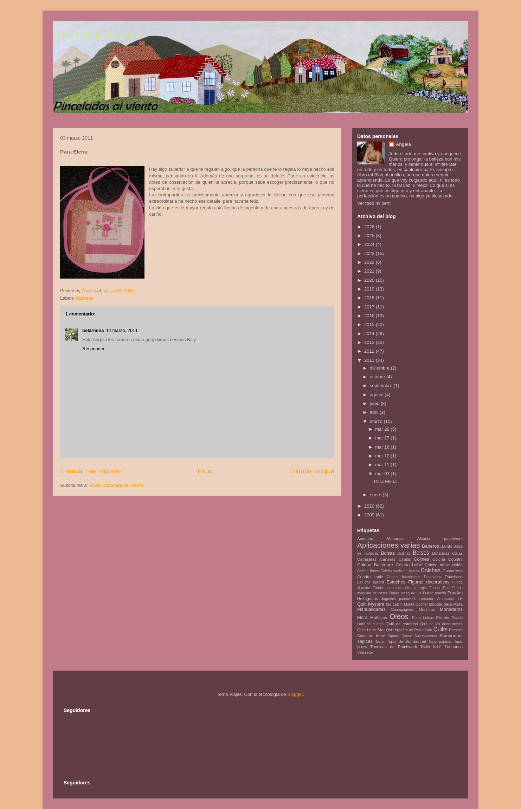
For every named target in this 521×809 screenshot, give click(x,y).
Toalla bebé (430, 647)
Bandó (446, 546)
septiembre (382, 385)
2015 (370, 324)
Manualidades (371, 609)
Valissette (365, 652)
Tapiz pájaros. (440, 642)
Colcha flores (368, 571)
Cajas (457, 553)
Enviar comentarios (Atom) (116, 485)
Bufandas (440, 553)
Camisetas (367, 559)
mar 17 (383, 438)
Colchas (430, 570)
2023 (370, 253)
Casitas (405, 559)
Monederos (451, 609)
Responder (93, 348)
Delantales (432, 577)
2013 (370, 342)
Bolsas (388, 553)
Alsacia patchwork (440, 538)
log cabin (394, 604)
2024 (370, 244)
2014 (370, 333)
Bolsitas (404, 553)
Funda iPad (439, 588)
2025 (370, 235)
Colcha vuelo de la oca (399, 571)
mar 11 (383, 464)
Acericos (365, 538)
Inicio (205, 471)
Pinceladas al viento (99, 34)
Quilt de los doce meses (441, 624)
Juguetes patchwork (398, 599)
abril (375, 412)
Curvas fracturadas (403, 577)
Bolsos (421, 553)
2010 (370, 506)
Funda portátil (434, 593)
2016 (370, 315)
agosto (377, 394)
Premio (442, 617)
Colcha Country (447, 559)
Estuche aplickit (370, 582)
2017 (370, 306)
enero (376, 494)
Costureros (453, 570)
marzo (377, 421)
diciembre (380, 368)
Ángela (403, 144)
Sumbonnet (451, 635)
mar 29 (383, 429)
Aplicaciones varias (388, 545)
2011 (370, 360)
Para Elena (385, 481)
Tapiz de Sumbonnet (406, 641)
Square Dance (399, 636)
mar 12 (383, 455)
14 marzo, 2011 (121, 330)
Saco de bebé (371, 635)
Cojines (421, 559)
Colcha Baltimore (375, 564)
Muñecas (378, 617)
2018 (370, 297)
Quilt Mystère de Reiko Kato (409, 630)
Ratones (456, 630)
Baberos (84, 298)
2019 (370, 289)
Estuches (396, 582)
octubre (378, 376)
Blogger (295, 694)
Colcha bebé (408, 564)
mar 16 (383, 447)
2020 (370, 280)
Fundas (455, 592)
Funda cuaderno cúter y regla (400, 588)
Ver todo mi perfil (374, 203)
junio (375, 403)
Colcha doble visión (444, 564)
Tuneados (453, 646)
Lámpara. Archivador (437, 599)
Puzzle (457, 618)
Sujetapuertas (425, 636)
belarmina (93, 330)
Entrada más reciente (90, 471)
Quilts (440, 629)
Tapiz (380, 641)
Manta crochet (415, 604)
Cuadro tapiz (370, 576)
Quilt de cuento (370, 624)
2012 (370, 351)
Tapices (365, 641)
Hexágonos (367, 598)
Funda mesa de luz (405, 593)
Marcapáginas (402, 610)
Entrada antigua (311, 471)
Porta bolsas (423, 618)
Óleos (399, 616)
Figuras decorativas (429, 582)
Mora (362, 617)
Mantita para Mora (446, 604)
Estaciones (454, 577)
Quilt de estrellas (402, 623)
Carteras (387, 559)
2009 (370, 514)
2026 (370, 226)
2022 (370, 262)
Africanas (395, 538)
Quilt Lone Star (371, 629)
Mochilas (427, 609)
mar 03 (383, 473)
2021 (370, 271)
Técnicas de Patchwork (393, 646)
